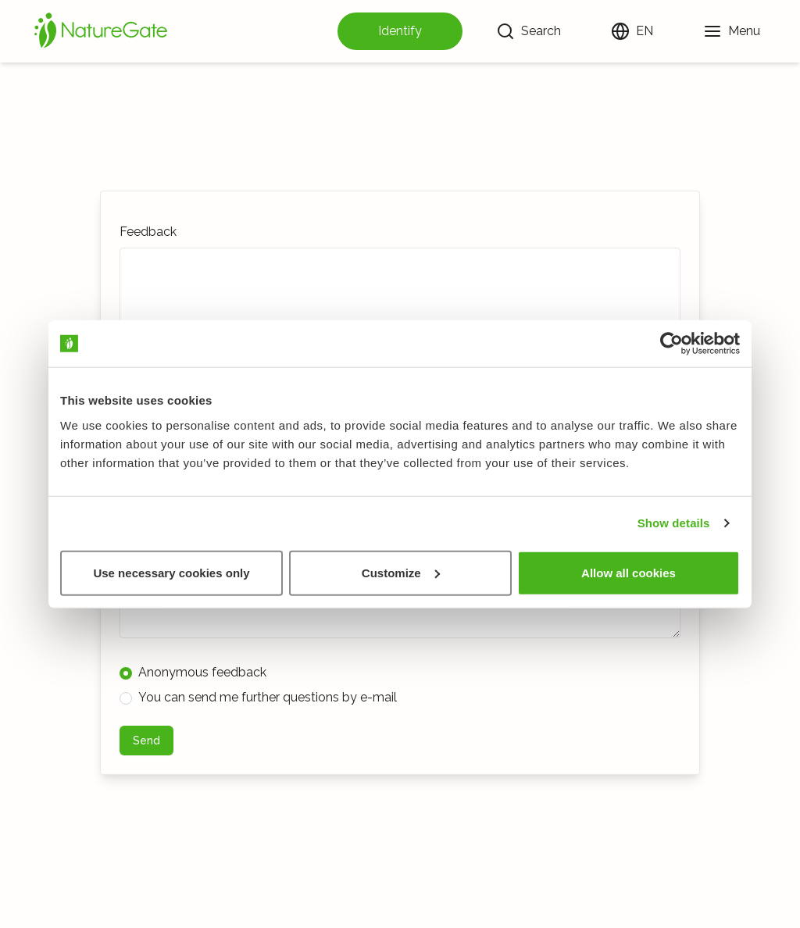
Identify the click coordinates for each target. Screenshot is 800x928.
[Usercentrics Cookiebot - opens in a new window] (671, 343)
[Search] (528, 31)
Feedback (148, 231)
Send (146, 740)
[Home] (101, 31)
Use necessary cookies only (171, 572)
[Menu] (731, 31)
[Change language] (632, 31)
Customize (401, 572)
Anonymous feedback (193, 672)
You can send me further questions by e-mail (258, 697)
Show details (674, 523)
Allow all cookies (628, 572)
